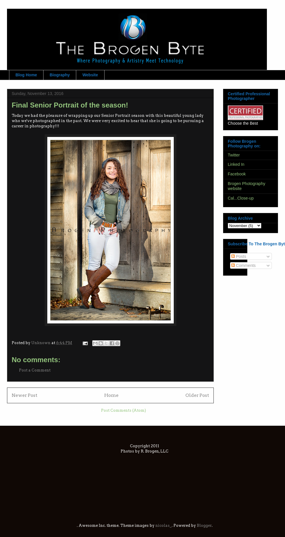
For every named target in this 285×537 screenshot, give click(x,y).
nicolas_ (163, 525)
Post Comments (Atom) (123, 410)
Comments (243, 265)
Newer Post (24, 395)
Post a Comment (35, 370)
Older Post (197, 395)
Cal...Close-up (241, 198)
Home (111, 395)
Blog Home (26, 75)
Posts (238, 256)
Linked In (236, 164)
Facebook (237, 174)
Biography (60, 75)
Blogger (204, 525)
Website (90, 75)
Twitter (234, 155)
